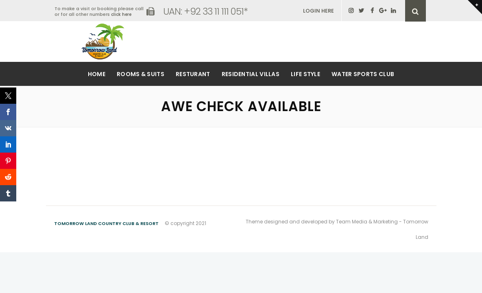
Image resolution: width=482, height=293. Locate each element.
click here (121, 14)
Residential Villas (250, 74)
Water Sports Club (363, 74)
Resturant (193, 74)
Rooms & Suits (140, 74)
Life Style (305, 74)
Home (96, 74)
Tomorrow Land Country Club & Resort (106, 223)
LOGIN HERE (318, 11)
